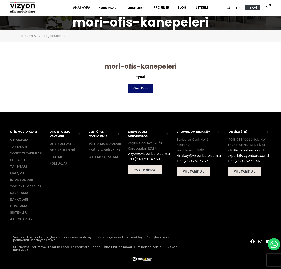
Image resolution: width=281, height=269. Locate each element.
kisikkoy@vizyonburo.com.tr (199, 154)
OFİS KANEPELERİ (62, 149)
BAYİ (253, 7)
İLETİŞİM (201, 7)
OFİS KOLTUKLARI (62, 143)
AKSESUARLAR (21, 218)
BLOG (181, 7)
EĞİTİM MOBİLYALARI (105, 143)
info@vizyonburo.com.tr (247, 149)
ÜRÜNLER (135, 7)
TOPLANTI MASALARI (26, 185)
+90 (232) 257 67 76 (193, 160)
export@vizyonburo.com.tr (249, 154)
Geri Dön (140, 87)
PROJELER (161, 7)
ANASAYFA (81, 7)
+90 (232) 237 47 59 (144, 158)
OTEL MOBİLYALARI (103, 156)
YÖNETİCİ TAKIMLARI (26, 152)
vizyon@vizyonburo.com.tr (149, 153)
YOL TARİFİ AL (144, 169)
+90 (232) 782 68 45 (244, 160)
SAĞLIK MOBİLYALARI (105, 149)
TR (238, 7)
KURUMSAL (107, 7)
